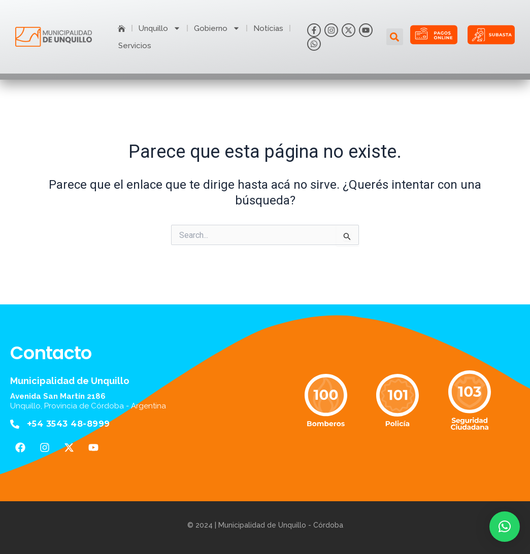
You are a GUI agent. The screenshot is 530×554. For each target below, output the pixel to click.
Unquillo (160, 28)
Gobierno (217, 28)
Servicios (134, 45)
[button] (394, 36)
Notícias (268, 28)
